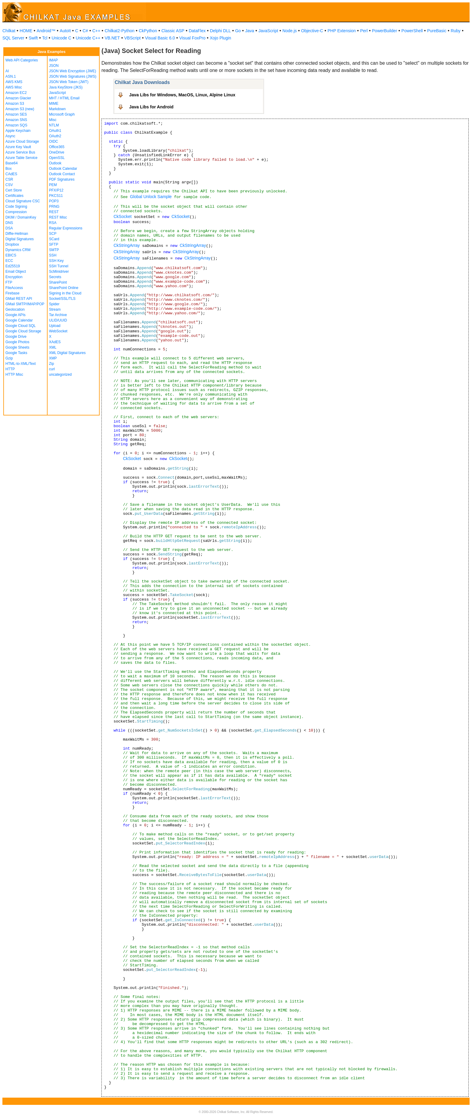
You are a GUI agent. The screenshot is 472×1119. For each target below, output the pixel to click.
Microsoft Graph (62, 114)
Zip (51, 364)
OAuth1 (55, 131)
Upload (55, 326)
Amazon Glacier (18, 98)
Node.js (289, 30)
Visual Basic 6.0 (160, 38)
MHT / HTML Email (64, 98)
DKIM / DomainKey (20, 217)
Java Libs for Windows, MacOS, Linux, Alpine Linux (182, 94)
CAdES (11, 174)
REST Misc (58, 217)
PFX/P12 (56, 190)
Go (238, 30)
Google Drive (15, 336)
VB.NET (112, 38)
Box (8, 168)
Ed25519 (12, 266)
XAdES (55, 342)
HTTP (10, 369)
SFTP (53, 244)
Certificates (14, 196)
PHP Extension (342, 30)
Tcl (44, 38)
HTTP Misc (14, 374)
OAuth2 (55, 136)
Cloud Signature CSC (22, 201)
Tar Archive (58, 315)
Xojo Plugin (220, 38)
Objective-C (312, 30)
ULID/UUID (58, 320)
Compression (16, 212)
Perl (364, 30)
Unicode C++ (88, 38)
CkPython (148, 30)
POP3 (54, 201)
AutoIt (65, 30)
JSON (54, 66)
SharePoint (58, 282)
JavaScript (268, 30)
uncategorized (60, 374)
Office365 (56, 147)
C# (85, 30)
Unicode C (61, 38)
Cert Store (13, 190)
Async (10, 136)
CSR (9, 179)
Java (249, 30)
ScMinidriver (59, 271)
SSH (53, 255)
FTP (8, 282)
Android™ (46, 30)
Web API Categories (21, 60)
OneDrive (56, 152)
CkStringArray (126, 245)
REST (54, 212)
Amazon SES (16, 114)
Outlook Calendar (63, 168)
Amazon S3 (14, 103)
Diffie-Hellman (16, 234)
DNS (9, 223)
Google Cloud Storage (23, 331)
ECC (9, 261)
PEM (53, 185)
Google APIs (15, 315)
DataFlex (197, 30)
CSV (9, 185)
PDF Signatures (62, 179)
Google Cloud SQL (20, 326)
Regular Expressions (65, 228)
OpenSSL (57, 158)
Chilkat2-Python (120, 30)
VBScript (132, 38)
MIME (53, 103)
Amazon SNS (16, 120)
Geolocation (15, 309)
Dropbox (12, 244)
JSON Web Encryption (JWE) (72, 71)
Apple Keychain (17, 131)
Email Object (15, 271)
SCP (53, 234)
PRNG (54, 206)
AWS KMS (13, 82)
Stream (55, 309)
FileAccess (14, 288)
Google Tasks (16, 353)
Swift (33, 38)
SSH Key (56, 261)
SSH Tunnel (58, 266)
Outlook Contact (62, 174)
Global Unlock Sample (151, 196)
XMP (53, 358)
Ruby (456, 30)
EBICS (10, 255)
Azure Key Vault (18, 147)
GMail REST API (18, 299)
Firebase (12, 293)
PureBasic (436, 30)
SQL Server (13, 38)
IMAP (53, 60)
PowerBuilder (384, 30)
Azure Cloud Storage (22, 141)
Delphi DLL (220, 30)
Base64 (11, 163)
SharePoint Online (63, 288)
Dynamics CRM (17, 250)
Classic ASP (172, 30)
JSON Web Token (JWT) (68, 82)
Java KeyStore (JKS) (65, 87)
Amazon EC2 (16, 93)
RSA (53, 223)
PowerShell (412, 30)
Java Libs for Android (151, 106)
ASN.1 (10, 76)
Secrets (55, 277)
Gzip (9, 358)
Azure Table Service (21, 158)
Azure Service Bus (20, 152)
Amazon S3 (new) (19, 109)
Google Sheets (17, 347)
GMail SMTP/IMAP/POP (24, 304)
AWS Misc (13, 87)
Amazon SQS (16, 125)
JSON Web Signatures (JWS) (72, 76)
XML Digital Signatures (67, 353)
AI (7, 71)
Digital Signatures (19, 239)
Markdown (57, 109)
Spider (54, 304)
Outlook (55, 163)
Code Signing (16, 206)
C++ (96, 30)
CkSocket (122, 216)
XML (53, 347)
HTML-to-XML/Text (20, 364)
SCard (54, 239)
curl (52, 369)
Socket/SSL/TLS (62, 299)
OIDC (53, 141)
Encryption (14, 277)
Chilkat (8, 30)
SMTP (54, 250)
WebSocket (58, 331)
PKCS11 (56, 196)
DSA (9, 228)
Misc (53, 120)
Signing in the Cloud (65, 293)
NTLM (54, 125)
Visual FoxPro (192, 38)
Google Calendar (19, 320)
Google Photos (17, 342)
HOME (26, 30)
